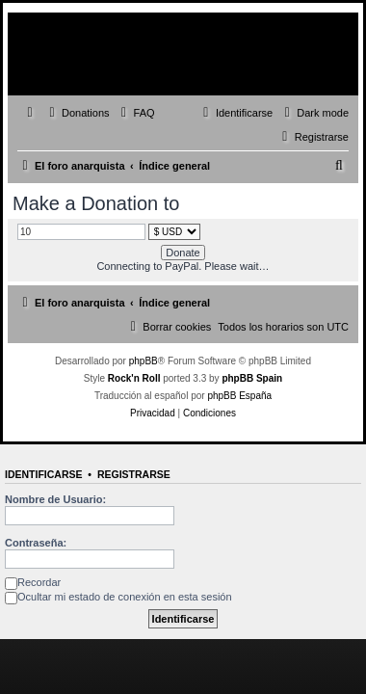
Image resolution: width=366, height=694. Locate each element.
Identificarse (44, 474)
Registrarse (133, 474)
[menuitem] (77, 112)
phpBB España (239, 395)
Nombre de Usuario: (55, 499)
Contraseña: (35, 542)
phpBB (143, 361)
